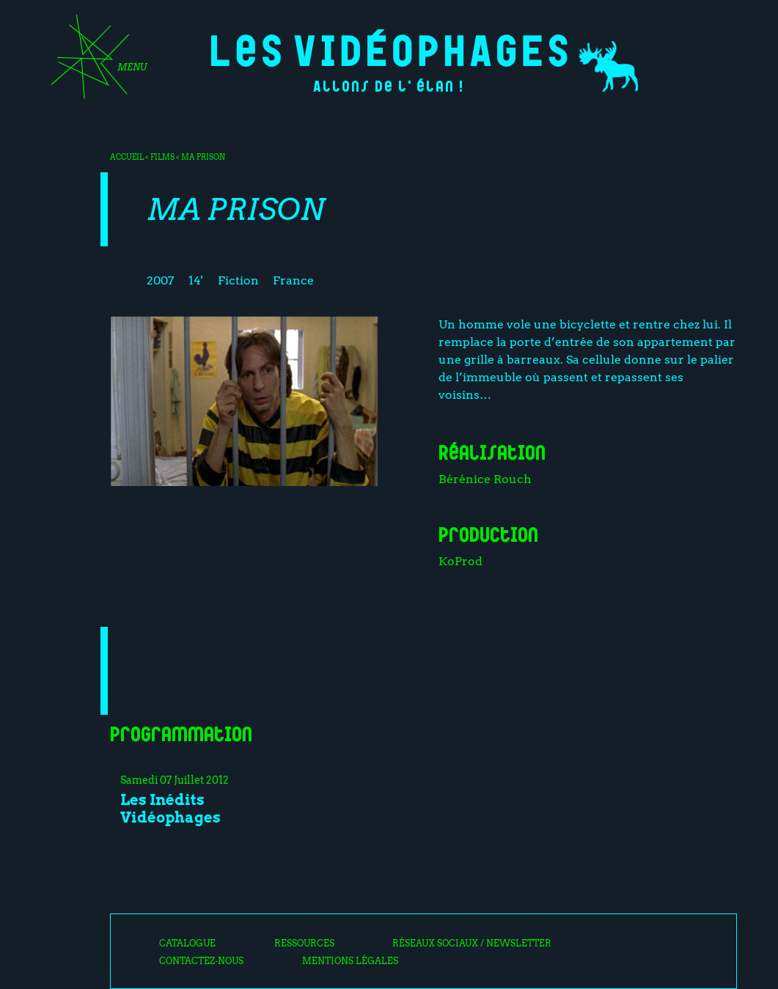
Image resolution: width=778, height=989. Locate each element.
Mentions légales (350, 961)
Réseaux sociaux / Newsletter (471, 943)
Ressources (304, 943)
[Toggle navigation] (94, 62)
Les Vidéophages (389, 48)
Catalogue (187, 943)
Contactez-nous (201, 961)
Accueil (127, 156)
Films (162, 156)
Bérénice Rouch (485, 479)
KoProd (460, 561)
